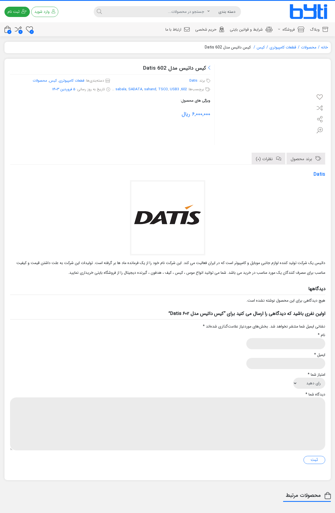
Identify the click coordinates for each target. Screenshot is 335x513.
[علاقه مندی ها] (29, 29)
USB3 (174, 89)
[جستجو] (156, 11)
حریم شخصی (209, 29)
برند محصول (302, 159)
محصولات (308, 47)
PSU (110, 89)
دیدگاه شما (315, 394)
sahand (150, 89)
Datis (193, 81)
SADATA (135, 89)
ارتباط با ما (177, 29)
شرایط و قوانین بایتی (251, 29)
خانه (324, 47)
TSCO (163, 89)
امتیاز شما (316, 375)
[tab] (305, 159)
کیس (261, 47)
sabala (120, 89)
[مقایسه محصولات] (18, 29)
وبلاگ (319, 29)
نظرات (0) (265, 159)
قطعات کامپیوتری (282, 47)
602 (184, 89)
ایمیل (319, 355)
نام (321, 335)
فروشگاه (291, 29)
